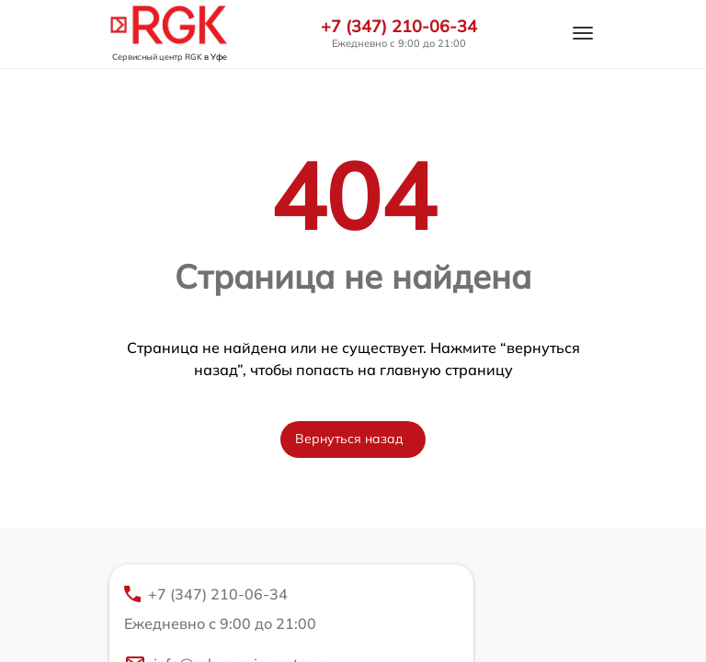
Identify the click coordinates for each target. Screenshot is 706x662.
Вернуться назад (349, 438)
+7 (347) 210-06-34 (399, 27)
